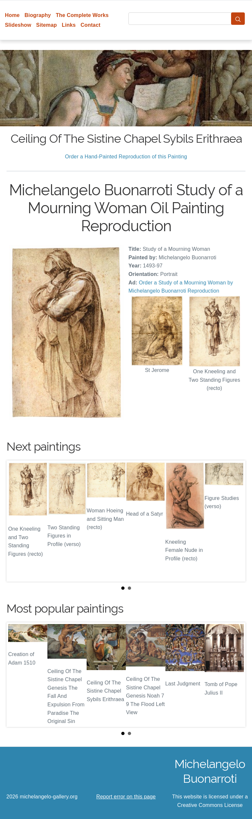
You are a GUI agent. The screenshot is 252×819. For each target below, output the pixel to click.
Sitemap (46, 25)
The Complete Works (82, 15)
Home (12, 15)
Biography (38, 15)
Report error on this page (126, 796)
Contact (91, 25)
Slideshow (18, 25)
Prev (16, 521)
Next (235, 521)
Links (69, 25)
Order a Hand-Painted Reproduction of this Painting (126, 156)
